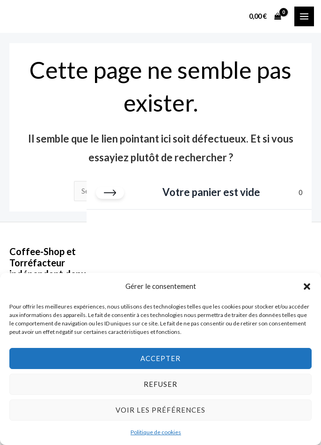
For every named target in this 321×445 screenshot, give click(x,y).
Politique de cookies (156, 432)
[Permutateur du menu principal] (304, 16)
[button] (307, 286)
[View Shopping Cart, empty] (265, 16)
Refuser (160, 384)
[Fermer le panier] (110, 193)
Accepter (160, 358)
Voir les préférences (160, 410)
